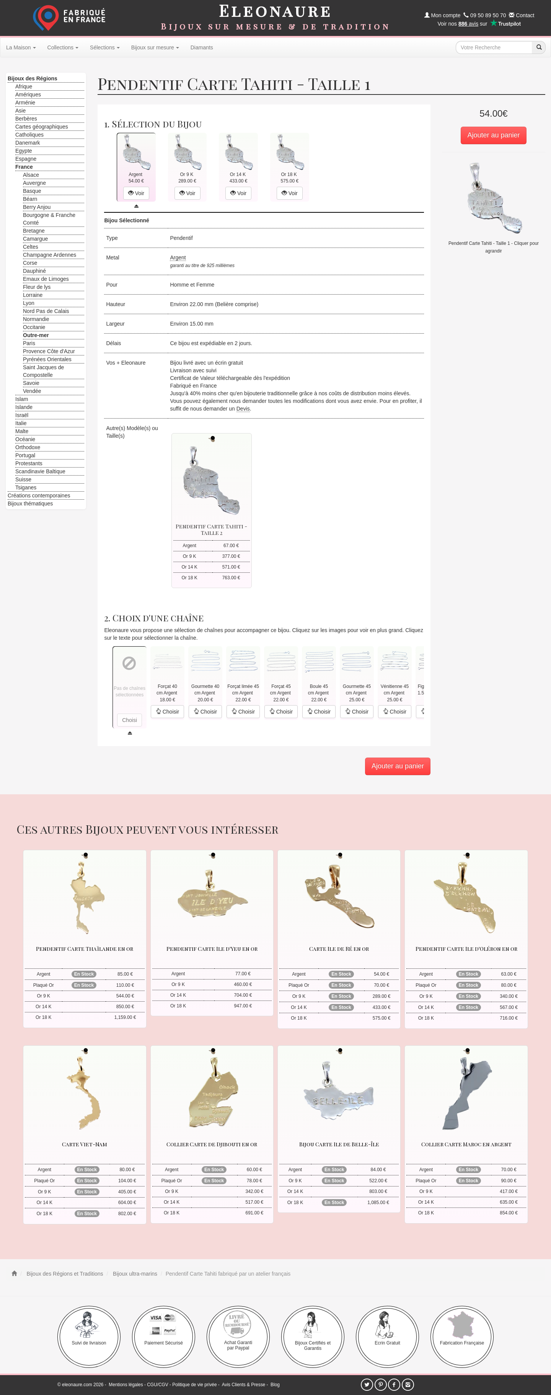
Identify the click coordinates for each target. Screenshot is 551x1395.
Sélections (105, 47)
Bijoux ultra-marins (134, 1274)
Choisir (167, 712)
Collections (62, 47)
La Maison (21, 47)
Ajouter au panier (493, 135)
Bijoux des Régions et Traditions (64, 1274)
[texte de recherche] (494, 47)
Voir (136, 193)
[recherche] (539, 47)
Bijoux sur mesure (155, 47)
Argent (178, 257)
